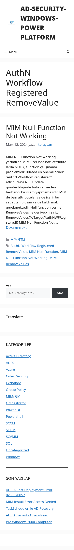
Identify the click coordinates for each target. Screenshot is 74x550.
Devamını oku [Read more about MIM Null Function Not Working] (16, 227)
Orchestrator (16, 403)
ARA (60, 293)
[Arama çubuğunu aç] (68, 52)
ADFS (10, 362)
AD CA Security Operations (27, 515)
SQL (9, 443)
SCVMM (12, 436)
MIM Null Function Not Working (36, 131)
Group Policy (16, 389)
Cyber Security (17, 376)
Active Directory (18, 356)
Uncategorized (17, 450)
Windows (13, 457)
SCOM (10, 430)
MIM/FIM (17, 239)
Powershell (14, 416)
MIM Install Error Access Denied (31, 501)
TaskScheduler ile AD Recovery (29, 508)
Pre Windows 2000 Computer (29, 522)
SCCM (10, 423)
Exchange (13, 383)
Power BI (13, 409)
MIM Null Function (43, 251)
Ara (8, 285)
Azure (10, 369)
